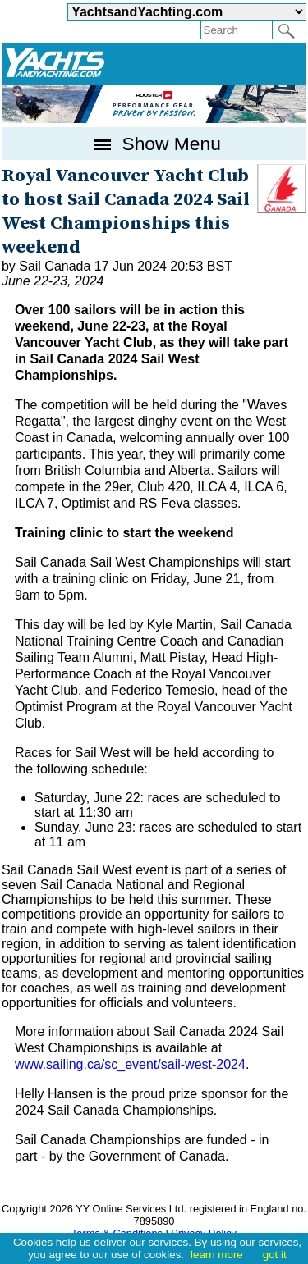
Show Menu (154, 143)
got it (275, 1254)
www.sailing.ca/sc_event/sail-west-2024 (130, 1064)
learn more (217, 1254)
